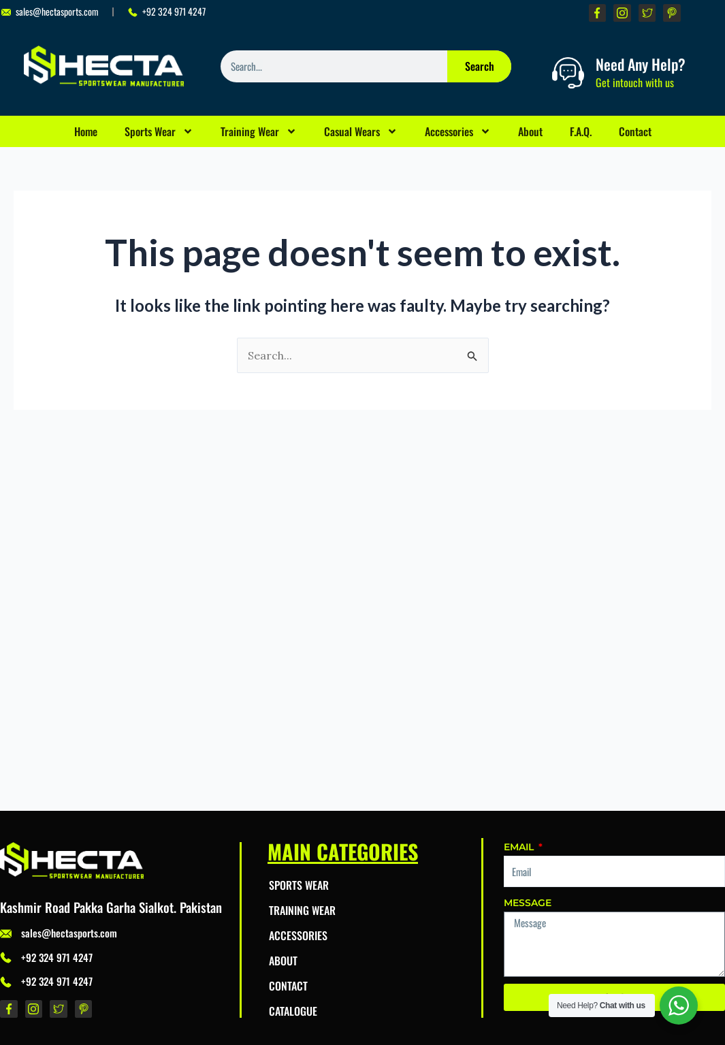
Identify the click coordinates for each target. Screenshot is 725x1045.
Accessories (458, 131)
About (530, 131)
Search (479, 66)
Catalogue (293, 1011)
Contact (635, 131)
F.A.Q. (581, 131)
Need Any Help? (641, 64)
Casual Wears (361, 131)
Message (527, 903)
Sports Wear (159, 131)
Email (520, 847)
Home (85, 131)
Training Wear (259, 131)
